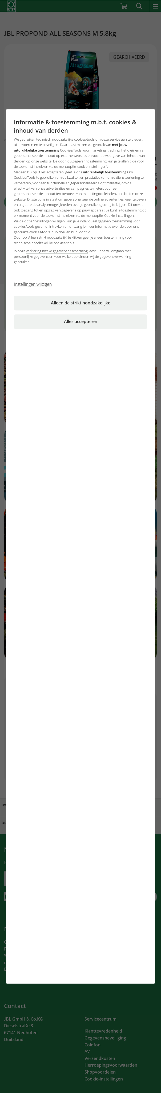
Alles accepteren (80, 321)
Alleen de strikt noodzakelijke (80, 303)
